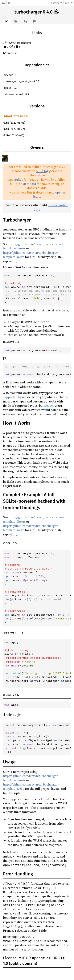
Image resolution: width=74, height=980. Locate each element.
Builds (18, 180)
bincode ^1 (10, 75)
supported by (12, 397)
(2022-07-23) (15, 116)
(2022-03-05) (14, 122)
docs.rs (55, 3)
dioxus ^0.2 (10, 88)
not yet (49, 405)
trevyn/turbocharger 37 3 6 (17, 44)
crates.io (10, 53)
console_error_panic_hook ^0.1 (21, 81)
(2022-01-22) (14, 129)
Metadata (29, 184)
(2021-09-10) (13, 135)
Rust (66, 3)
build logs (43, 171)
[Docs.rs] (3, 3)
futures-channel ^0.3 (16, 94)
